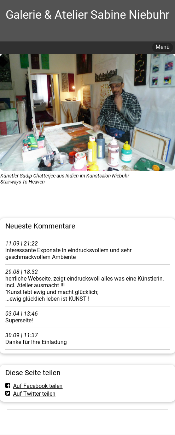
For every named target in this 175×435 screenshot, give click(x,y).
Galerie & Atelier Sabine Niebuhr (87, 15)
